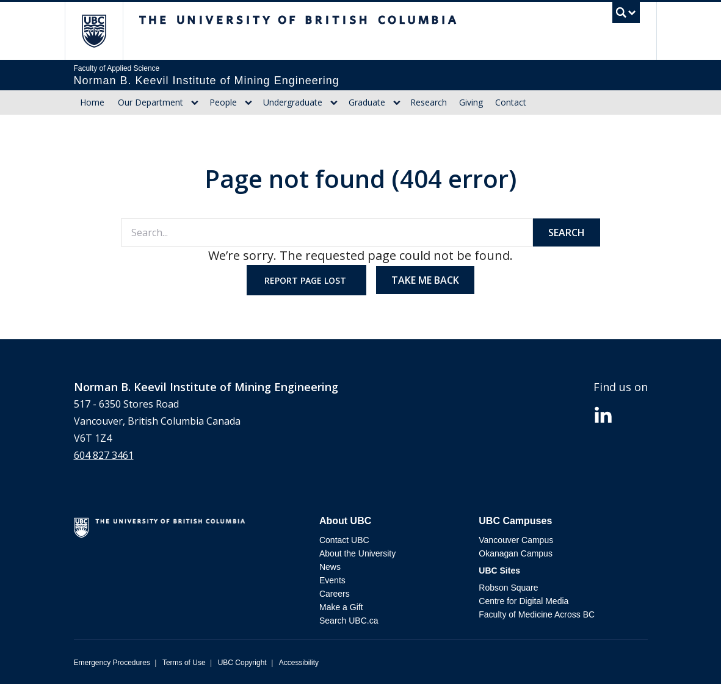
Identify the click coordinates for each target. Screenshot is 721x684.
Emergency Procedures (112, 662)
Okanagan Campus (516, 553)
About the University (357, 553)
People (223, 102)
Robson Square (508, 587)
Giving (471, 102)
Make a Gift (341, 607)
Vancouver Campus (516, 540)
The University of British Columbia (103, 31)
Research (428, 102)
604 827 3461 (104, 455)
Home (92, 102)
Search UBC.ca (348, 620)
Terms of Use (184, 662)
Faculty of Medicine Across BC (537, 614)
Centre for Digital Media (523, 601)
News (330, 567)
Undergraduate (292, 102)
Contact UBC (344, 540)
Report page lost (306, 280)
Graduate (367, 102)
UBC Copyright (242, 662)
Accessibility (299, 662)
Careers (334, 594)
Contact (510, 102)
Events (332, 580)
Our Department (150, 102)
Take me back (425, 280)
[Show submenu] (194, 102)
